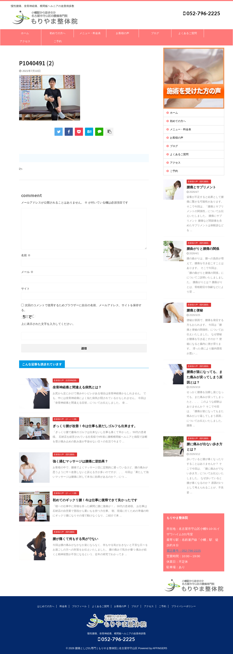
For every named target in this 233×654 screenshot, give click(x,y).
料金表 (63, 606)
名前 (25, 255)
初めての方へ (57, 33)
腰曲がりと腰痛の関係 (203, 248)
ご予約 (58, 41)
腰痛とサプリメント (201, 187)
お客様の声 (122, 33)
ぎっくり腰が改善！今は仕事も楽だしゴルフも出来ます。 (95, 426)
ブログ (155, 33)
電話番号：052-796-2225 (184, 550)
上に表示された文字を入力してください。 (48, 323)
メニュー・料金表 (90, 33)
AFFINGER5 (159, 648)
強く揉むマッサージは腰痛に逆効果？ (80, 461)
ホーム (25, 33)
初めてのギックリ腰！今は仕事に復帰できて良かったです (95, 500)
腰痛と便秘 (195, 310)
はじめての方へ (45, 606)
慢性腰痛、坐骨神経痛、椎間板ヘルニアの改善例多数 (116, 633)
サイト (25, 288)
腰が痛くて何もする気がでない (75, 539)
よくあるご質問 (187, 33)
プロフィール (79, 606)
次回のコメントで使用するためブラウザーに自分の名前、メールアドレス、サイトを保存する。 (81, 308)
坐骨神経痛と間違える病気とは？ (77, 387)
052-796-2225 (201, 13)
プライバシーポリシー (183, 606)
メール (27, 272)
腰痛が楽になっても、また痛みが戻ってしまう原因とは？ (204, 377)
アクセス (25, 41)
